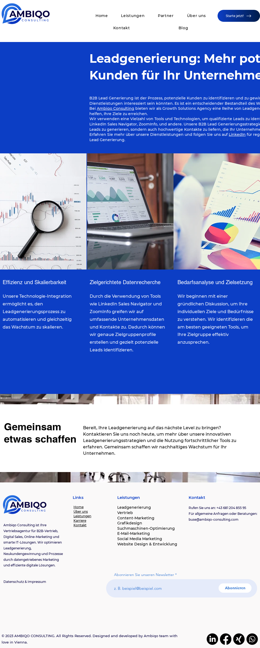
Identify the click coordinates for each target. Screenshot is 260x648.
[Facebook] (225, 639)
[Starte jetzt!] (239, 16)
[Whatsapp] (252, 639)
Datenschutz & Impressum (24, 582)
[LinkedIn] (212, 639)
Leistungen (82, 516)
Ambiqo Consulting (115, 108)
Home (78, 507)
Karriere (79, 521)
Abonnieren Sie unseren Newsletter (144, 575)
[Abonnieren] (235, 588)
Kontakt (79, 525)
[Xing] (239, 639)
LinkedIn (237, 134)
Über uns (80, 512)
